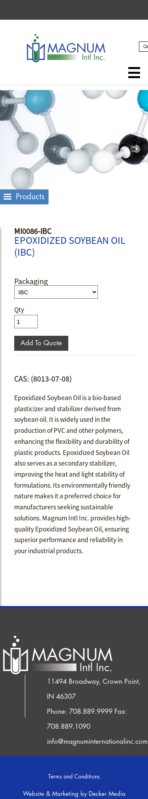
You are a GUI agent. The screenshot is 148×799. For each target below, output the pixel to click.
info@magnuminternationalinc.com (97, 741)
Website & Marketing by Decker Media (74, 794)
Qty (19, 310)
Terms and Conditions (74, 776)
